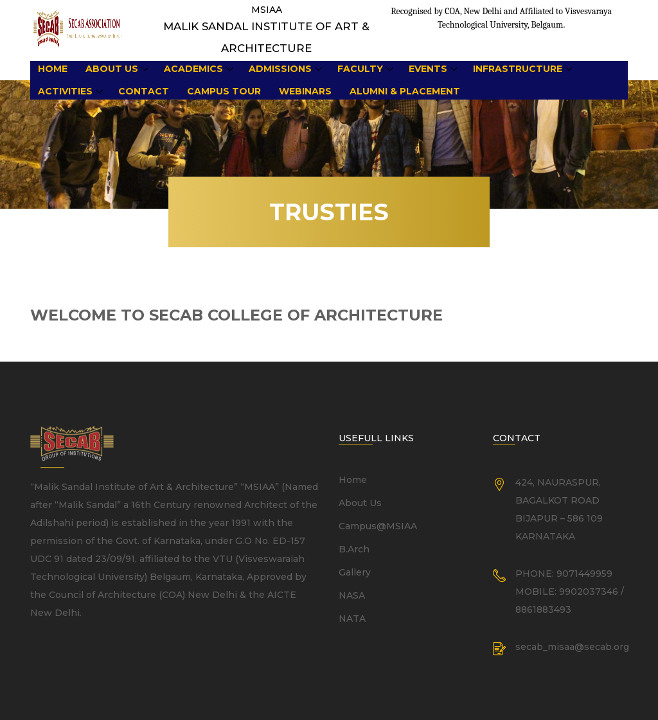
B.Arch (354, 549)
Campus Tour (224, 91)
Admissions (280, 69)
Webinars (305, 91)
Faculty (360, 69)
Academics (193, 69)
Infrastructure (517, 69)
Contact (143, 91)
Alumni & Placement (405, 91)
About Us (111, 69)
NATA (352, 618)
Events (428, 69)
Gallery (355, 572)
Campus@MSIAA (378, 526)
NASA (352, 595)
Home (52, 69)
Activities (65, 91)
